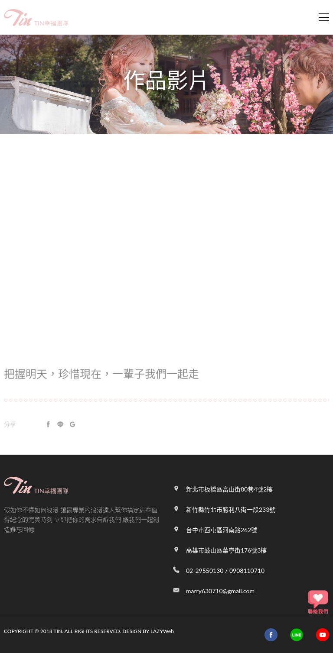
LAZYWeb (162, 631)
